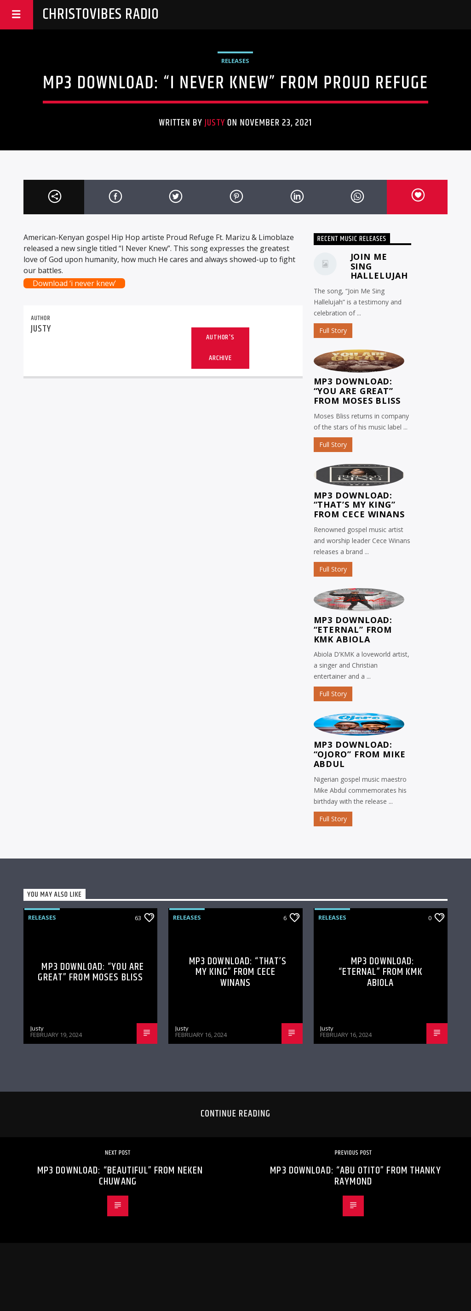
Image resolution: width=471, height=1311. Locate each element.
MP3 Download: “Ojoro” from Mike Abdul (360, 754)
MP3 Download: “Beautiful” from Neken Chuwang (120, 1176)
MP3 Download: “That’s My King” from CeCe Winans (359, 505)
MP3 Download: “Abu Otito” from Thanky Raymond (355, 1176)
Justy (215, 122)
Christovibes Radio (100, 14)
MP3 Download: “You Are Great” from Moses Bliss (357, 391)
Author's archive (220, 348)
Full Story (333, 330)
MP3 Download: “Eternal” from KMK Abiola (353, 629)
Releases (235, 61)
